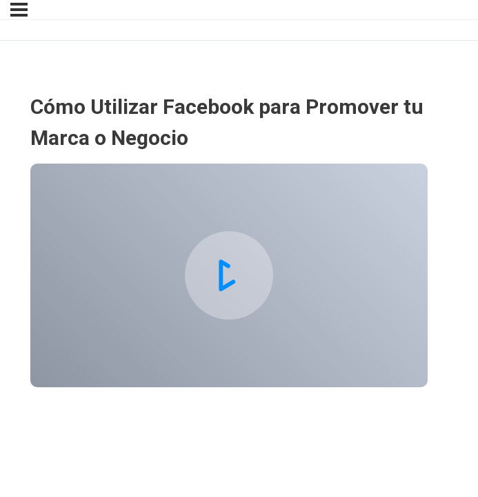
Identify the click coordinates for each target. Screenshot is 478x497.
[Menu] (19, 10)
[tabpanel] (229, 275)
